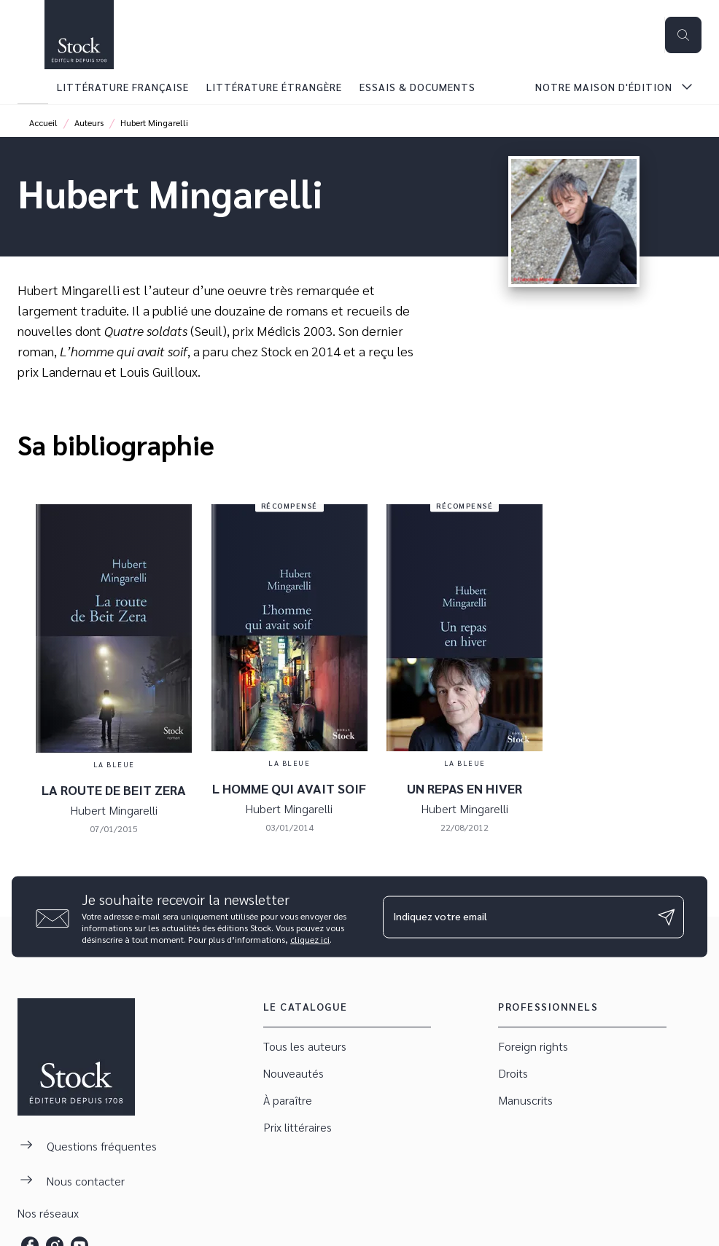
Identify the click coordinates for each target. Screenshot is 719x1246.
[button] (347, 1046)
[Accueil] (79, 34)
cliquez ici (310, 939)
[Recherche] (683, 35)
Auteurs (89, 122)
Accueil (43, 122)
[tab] (33, 86)
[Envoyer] (666, 916)
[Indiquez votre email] (515, 917)
